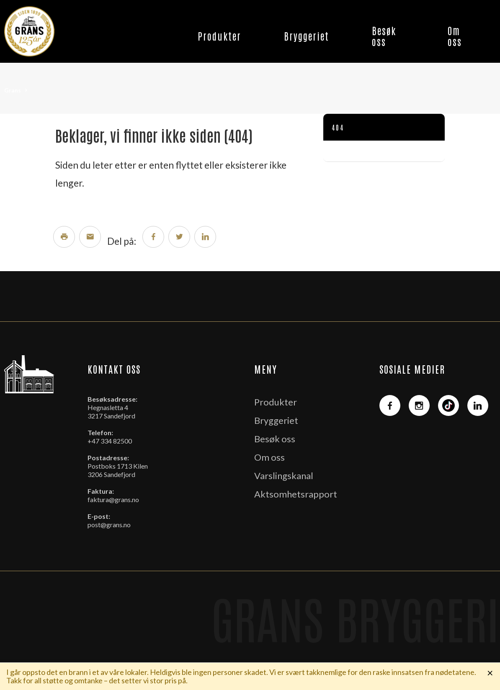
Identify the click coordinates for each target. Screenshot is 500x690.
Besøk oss (384, 35)
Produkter (219, 35)
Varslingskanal (283, 475)
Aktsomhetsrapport (295, 494)
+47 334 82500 (110, 441)
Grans (12, 90)
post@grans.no (109, 524)
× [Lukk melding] (490, 672)
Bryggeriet (306, 35)
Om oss (455, 35)
